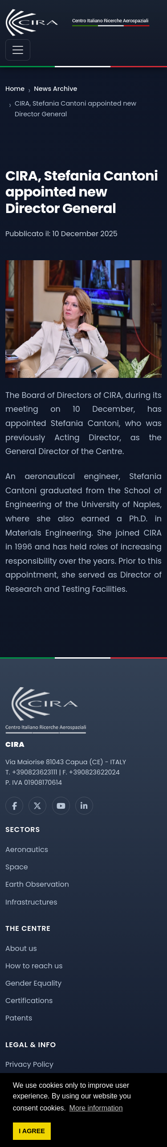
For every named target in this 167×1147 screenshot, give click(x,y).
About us (21, 948)
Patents (18, 1018)
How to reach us (34, 966)
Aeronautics (26, 849)
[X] (37, 806)
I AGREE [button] (32, 1131)
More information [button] (96, 1108)
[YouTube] (61, 806)
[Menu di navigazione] (17, 50)
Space (16, 867)
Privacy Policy (29, 1064)
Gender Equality (33, 983)
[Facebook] (14, 806)
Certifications (29, 1000)
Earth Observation (37, 884)
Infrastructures (31, 902)
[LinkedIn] (84, 806)
